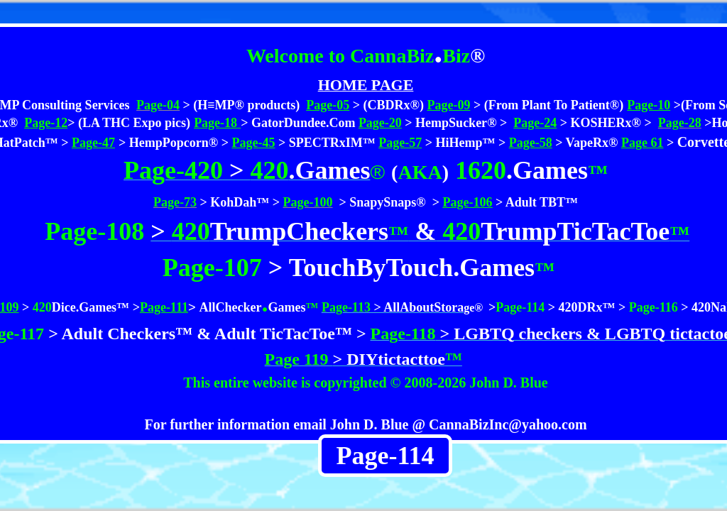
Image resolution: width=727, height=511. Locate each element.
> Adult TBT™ (535, 202)
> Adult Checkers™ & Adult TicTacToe (189, 333)
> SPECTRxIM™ (327, 143)
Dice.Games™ (90, 307)
